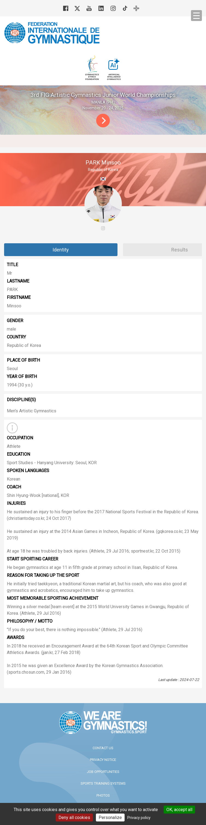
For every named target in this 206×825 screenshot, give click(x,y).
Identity (60, 250)
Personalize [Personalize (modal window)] (110, 817)
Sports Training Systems (103, 783)
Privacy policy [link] (139, 817)
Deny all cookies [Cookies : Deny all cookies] (74, 817)
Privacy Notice (103, 760)
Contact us (103, 748)
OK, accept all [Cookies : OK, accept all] (179, 809)
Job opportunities (103, 772)
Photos (103, 795)
